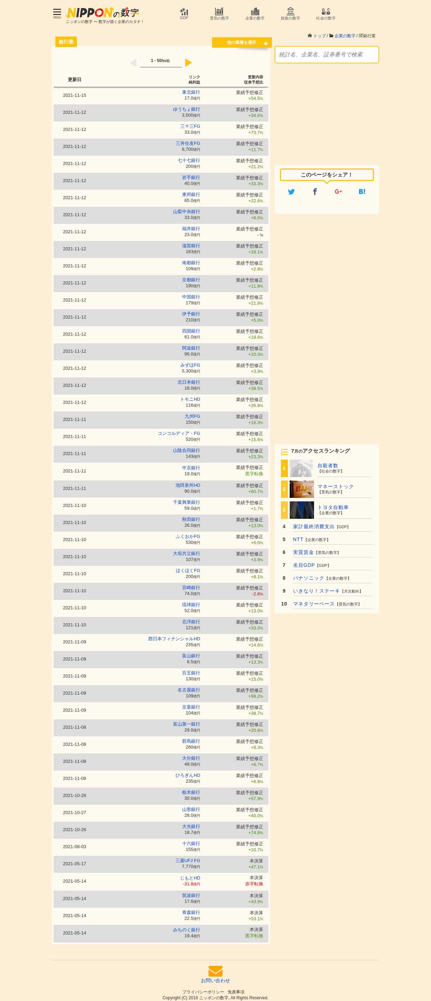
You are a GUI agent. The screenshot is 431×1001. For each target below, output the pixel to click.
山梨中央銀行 (186, 208)
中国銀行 (191, 293)
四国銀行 (191, 327)
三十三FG (190, 122)
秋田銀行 (191, 515)
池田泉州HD (187, 481)
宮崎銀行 (191, 584)
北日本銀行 (189, 378)
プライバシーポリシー (203, 988)
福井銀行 (191, 225)
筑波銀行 (191, 891)
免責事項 (236, 988)
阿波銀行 (191, 344)
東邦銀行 (191, 191)
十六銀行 (191, 840)
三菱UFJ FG (188, 857)
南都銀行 (191, 259)
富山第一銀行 (186, 720)
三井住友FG (188, 139)
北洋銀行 (191, 618)
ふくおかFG (188, 532)
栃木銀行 (191, 788)
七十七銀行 (189, 156)
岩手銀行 (191, 174)
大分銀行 (191, 754)
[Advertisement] (327, 106)
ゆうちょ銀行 (186, 105)
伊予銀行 (191, 310)
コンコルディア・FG (179, 429)
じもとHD (190, 874)
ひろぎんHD (187, 771)
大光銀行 (191, 823)
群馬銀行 (191, 737)
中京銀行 (191, 464)
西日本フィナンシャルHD (174, 635)
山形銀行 (191, 805)
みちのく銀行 (186, 926)
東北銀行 (191, 88)
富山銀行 (191, 652)
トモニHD (190, 395)
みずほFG (190, 361)
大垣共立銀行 (186, 550)
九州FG (192, 412)
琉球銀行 (191, 601)
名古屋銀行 (189, 686)
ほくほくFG (188, 567)
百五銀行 (191, 669)
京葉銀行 (191, 703)
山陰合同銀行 (186, 446)
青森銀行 (191, 909)
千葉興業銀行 (186, 498)
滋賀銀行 (191, 242)
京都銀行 (191, 276)
